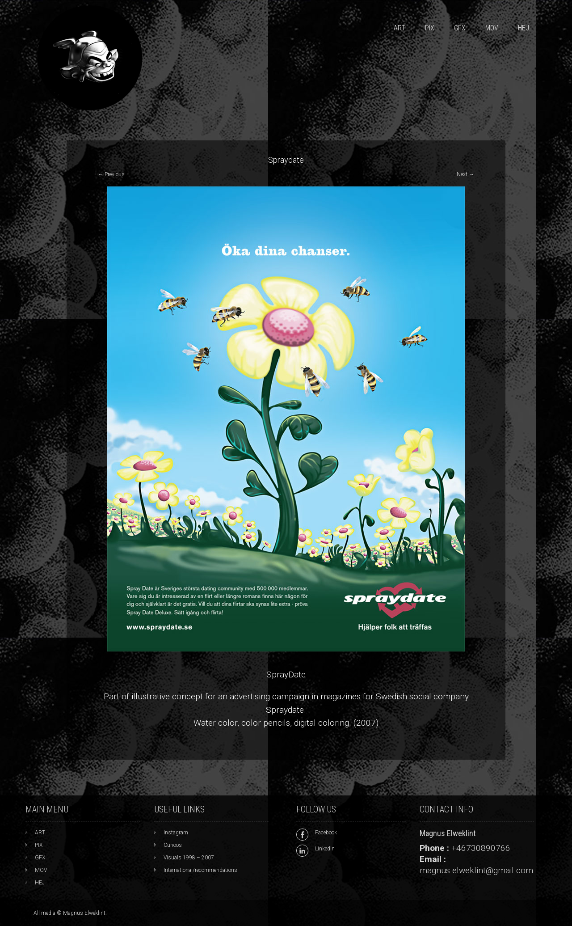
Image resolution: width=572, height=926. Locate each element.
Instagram (176, 832)
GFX (460, 28)
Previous (111, 174)
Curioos (173, 845)
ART (399, 28)
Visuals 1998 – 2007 (189, 857)
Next (465, 174)
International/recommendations (200, 870)
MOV (491, 28)
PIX (429, 28)
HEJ (523, 28)
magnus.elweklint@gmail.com (476, 870)
